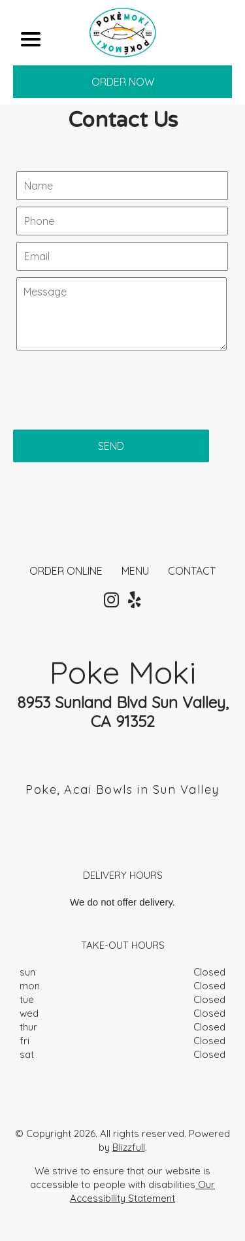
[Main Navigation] (31, 39)
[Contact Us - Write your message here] (121, 313)
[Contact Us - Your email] (122, 256)
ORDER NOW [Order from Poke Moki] (122, 81)
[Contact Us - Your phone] (122, 221)
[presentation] (112, 383)
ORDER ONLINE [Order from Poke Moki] (66, 570)
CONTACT (192, 570)
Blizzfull (128, 1147)
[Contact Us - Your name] (122, 185)
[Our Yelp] (134, 600)
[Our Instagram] (111, 600)
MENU (135, 570)
